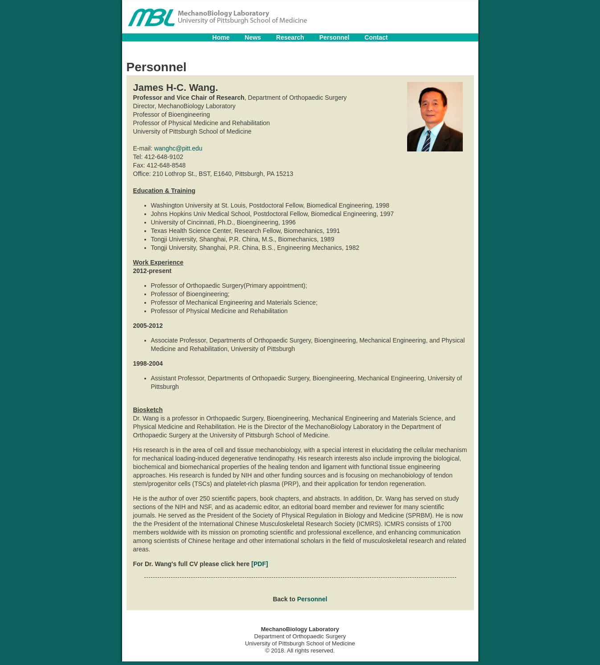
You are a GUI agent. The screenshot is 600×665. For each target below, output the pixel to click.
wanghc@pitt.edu (178, 148)
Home (221, 37)
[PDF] (259, 563)
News (253, 37)
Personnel (334, 37)
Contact (376, 37)
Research (290, 37)
